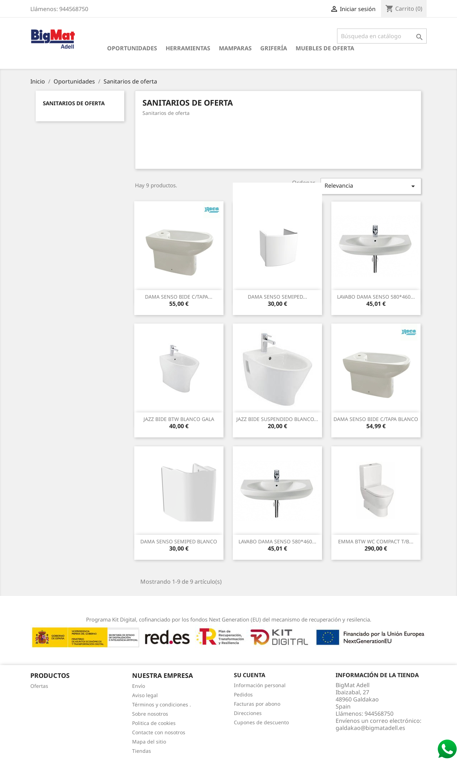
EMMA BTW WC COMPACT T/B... (375, 541)
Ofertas (39, 686)
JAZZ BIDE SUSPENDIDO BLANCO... (277, 419)
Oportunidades (132, 48)
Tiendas (141, 750)
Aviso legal (145, 695)
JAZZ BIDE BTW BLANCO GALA (179, 419)
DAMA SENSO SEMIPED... (277, 296)
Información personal (260, 685)
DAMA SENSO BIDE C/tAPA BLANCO (375, 419)
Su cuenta (249, 675)
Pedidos (243, 694)
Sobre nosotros (150, 713)
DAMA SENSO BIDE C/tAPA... (178, 296)
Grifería (273, 48)
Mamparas (235, 48)
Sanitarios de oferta (74, 103)
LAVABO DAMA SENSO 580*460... (376, 296)
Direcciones (248, 713)
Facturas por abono (257, 703)
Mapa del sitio (149, 741)
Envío (138, 686)
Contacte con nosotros (158, 732)
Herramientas (188, 48)
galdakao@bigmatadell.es (370, 728)
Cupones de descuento (261, 722)
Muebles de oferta (325, 48)
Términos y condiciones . (161, 704)
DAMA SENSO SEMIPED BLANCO (178, 541)
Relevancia (371, 186)
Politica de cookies (154, 723)
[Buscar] (382, 36)
